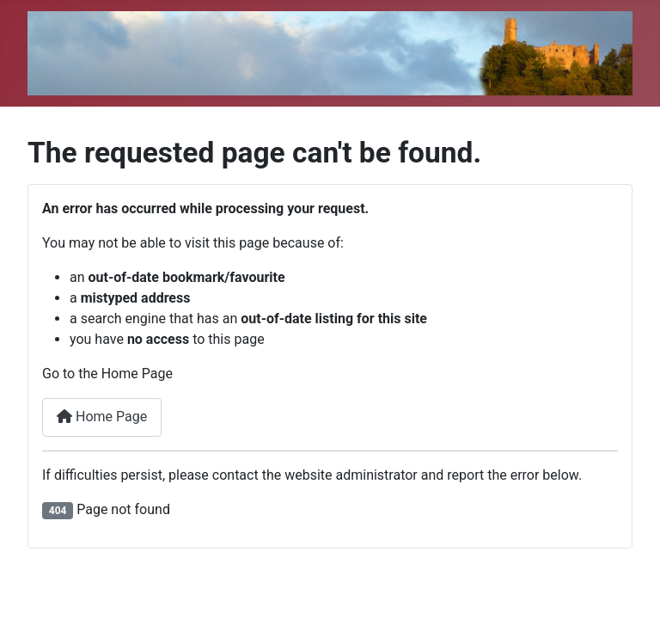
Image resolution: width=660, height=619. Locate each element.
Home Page (102, 416)
